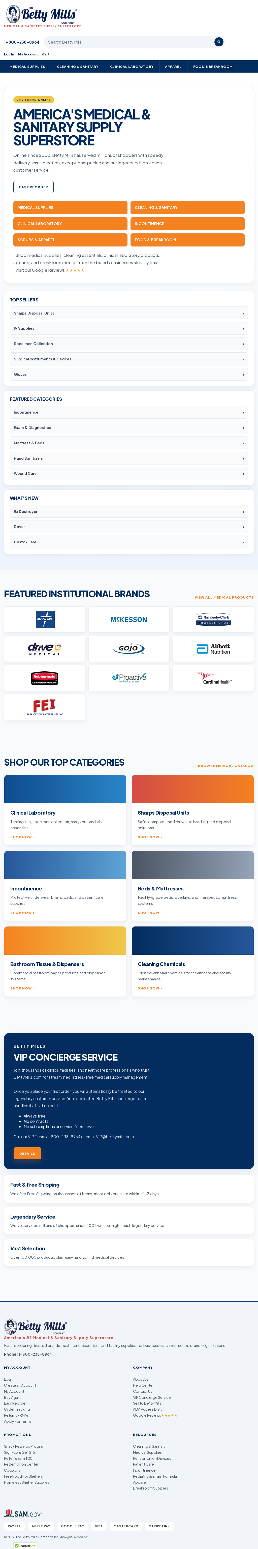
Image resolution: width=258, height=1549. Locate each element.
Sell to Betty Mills (147, 1403)
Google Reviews (155, 1415)
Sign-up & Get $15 (19, 1452)
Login (9, 1379)
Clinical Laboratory (132, 66)
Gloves (20, 374)
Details (27, 1153)
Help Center (143, 1385)
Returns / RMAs (16, 1415)
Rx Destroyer (25, 511)
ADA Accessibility (148, 1409)
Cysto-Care (25, 542)
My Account (28, 54)
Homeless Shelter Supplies (26, 1482)
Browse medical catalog (226, 765)
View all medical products (224, 597)
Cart (46, 54)
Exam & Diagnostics (32, 427)
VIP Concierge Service (152, 1397)
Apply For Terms (17, 1421)
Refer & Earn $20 (18, 1458)
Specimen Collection (33, 343)
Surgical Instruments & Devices (42, 359)
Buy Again (12, 1397)
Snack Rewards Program (25, 1446)
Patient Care (143, 1464)
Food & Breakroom (213, 66)
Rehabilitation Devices (152, 1458)
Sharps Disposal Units (34, 313)
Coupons (12, 1470)
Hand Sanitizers (28, 458)
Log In (9, 54)
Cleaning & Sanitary (78, 66)
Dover (19, 526)
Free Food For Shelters (23, 1476)
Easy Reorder (33, 187)
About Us (140, 1379)
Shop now (21, 837)
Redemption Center (21, 1464)
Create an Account (20, 1385)
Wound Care (25, 473)
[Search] (218, 41)
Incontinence (26, 412)
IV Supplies (24, 328)
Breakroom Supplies (150, 1488)
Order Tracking (17, 1409)
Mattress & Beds (29, 443)
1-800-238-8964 (22, 42)
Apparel (173, 66)
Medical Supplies (27, 66)
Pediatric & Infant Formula (155, 1476)
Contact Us (142, 1391)
